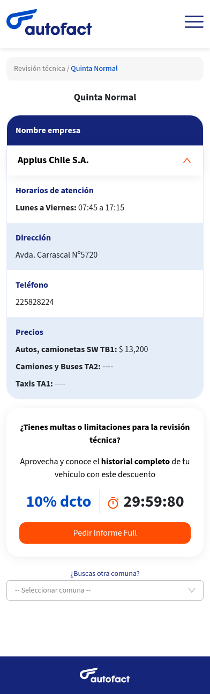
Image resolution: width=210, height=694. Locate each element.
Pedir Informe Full (105, 533)
